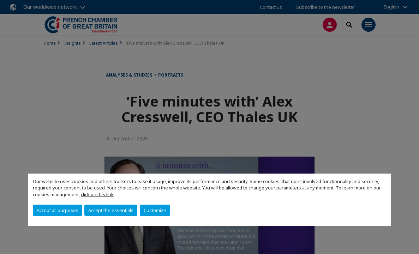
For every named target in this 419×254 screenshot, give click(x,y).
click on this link (97, 194)
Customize (155, 210)
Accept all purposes (57, 210)
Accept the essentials (110, 210)
